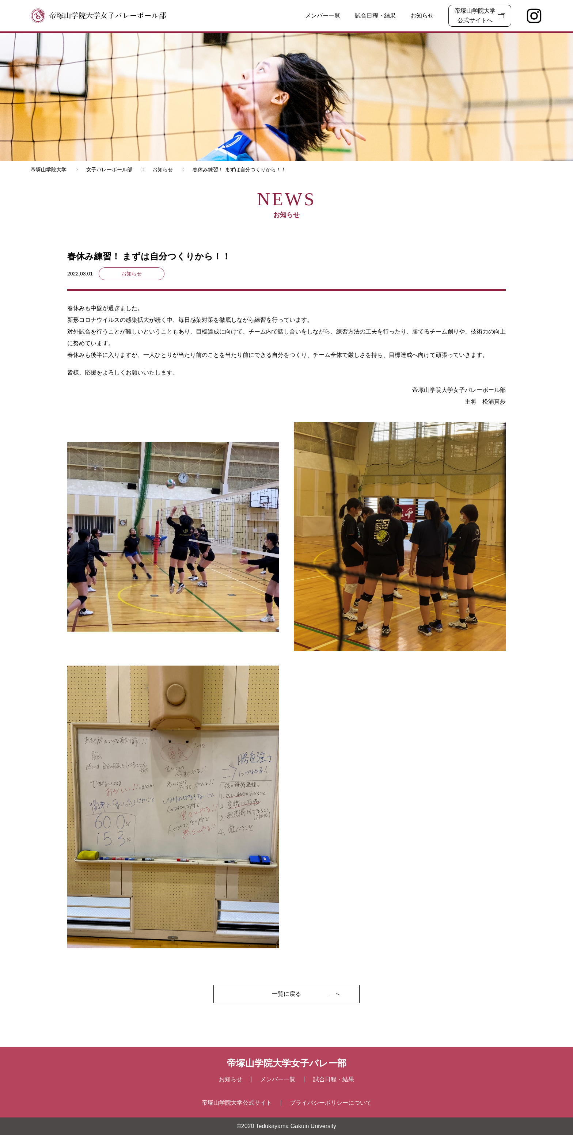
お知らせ (422, 15)
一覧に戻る (286, 994)
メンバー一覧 (322, 15)
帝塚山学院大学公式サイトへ (475, 15)
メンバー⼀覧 (277, 1079)
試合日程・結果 (375, 15)
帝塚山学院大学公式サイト (237, 1103)
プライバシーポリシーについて (331, 1103)
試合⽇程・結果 (333, 1079)
